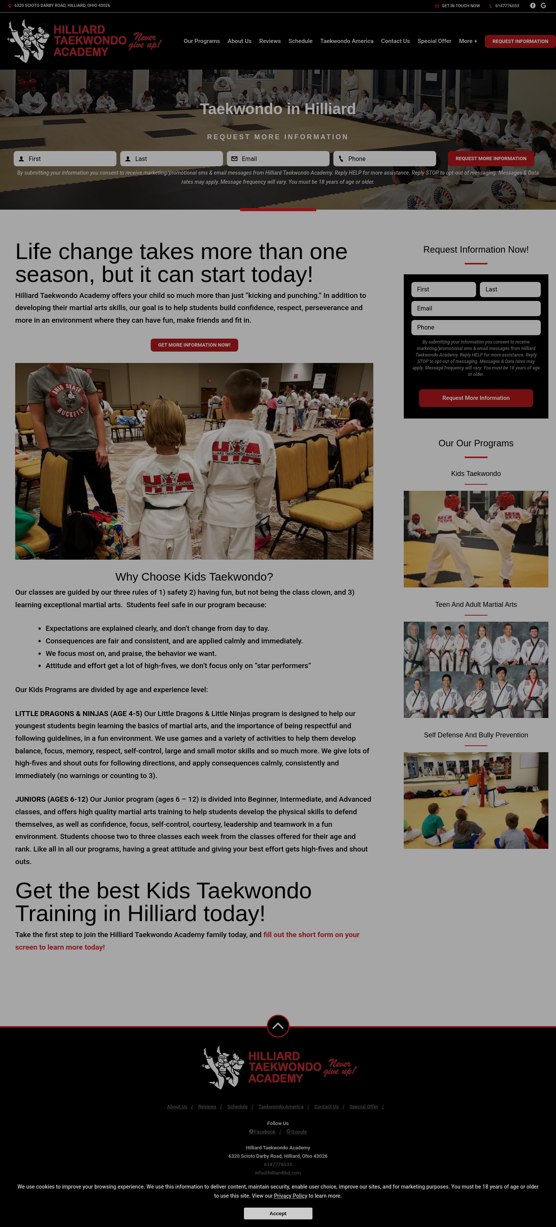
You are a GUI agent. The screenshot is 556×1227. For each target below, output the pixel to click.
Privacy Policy (290, 1196)
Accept (277, 1213)
